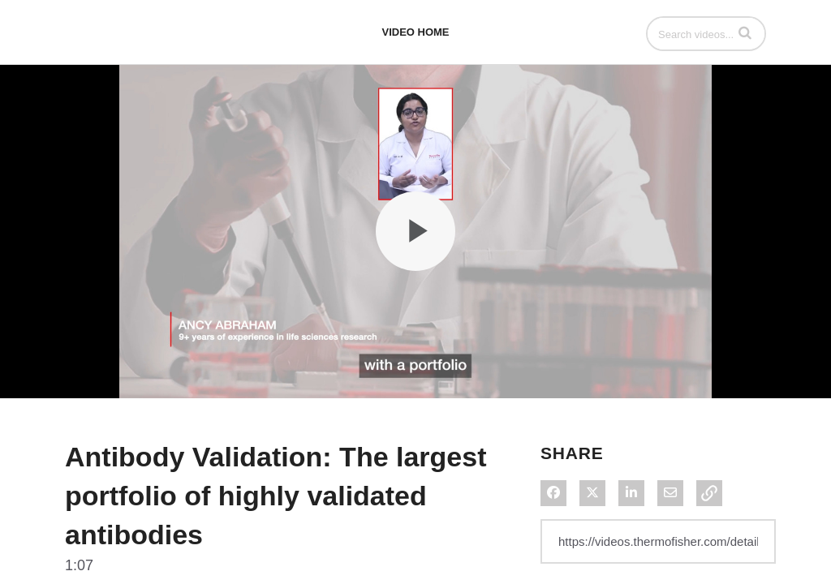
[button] (745, 32)
